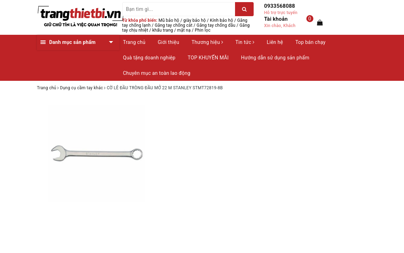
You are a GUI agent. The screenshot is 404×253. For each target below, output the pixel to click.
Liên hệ (275, 42)
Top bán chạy (310, 42)
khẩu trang (162, 30)
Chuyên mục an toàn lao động (156, 73)
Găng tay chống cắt (173, 25)
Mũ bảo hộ (168, 20)
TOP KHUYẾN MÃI (208, 57)
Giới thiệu (168, 42)
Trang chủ (134, 42)
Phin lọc (202, 30)
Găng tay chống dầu (215, 25)
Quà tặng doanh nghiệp (149, 57)
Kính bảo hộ (221, 20)
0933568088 (279, 6)
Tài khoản (276, 19)
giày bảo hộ (194, 20)
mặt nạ (184, 30)
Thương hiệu (207, 42)
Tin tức (244, 42)
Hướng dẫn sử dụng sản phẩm (275, 57)
